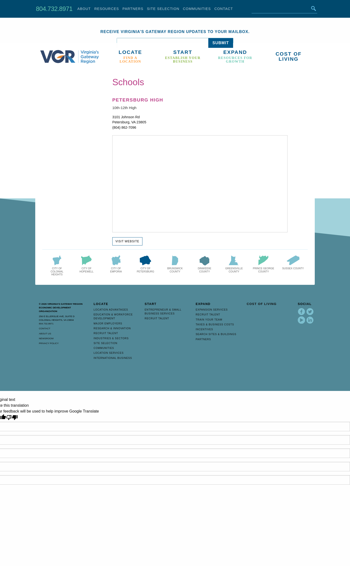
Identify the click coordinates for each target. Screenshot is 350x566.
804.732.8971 (54, 8)
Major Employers (108, 323)
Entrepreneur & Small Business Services (163, 311)
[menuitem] (131, 57)
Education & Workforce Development (113, 316)
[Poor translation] (12, 417)
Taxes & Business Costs (215, 324)
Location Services (109, 353)
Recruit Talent (106, 333)
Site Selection (163, 9)
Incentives (204, 329)
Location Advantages (111, 309)
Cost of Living (262, 304)
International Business (113, 358)
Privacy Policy (49, 343)
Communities (197, 9)
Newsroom (46, 338)
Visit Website (127, 241)
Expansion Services (212, 309)
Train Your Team (209, 319)
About (84, 9)
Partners (132, 9)
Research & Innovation (112, 328)
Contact (223, 9)
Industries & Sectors (111, 338)
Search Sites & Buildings (216, 334)
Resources (106, 9)
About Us (45, 333)
